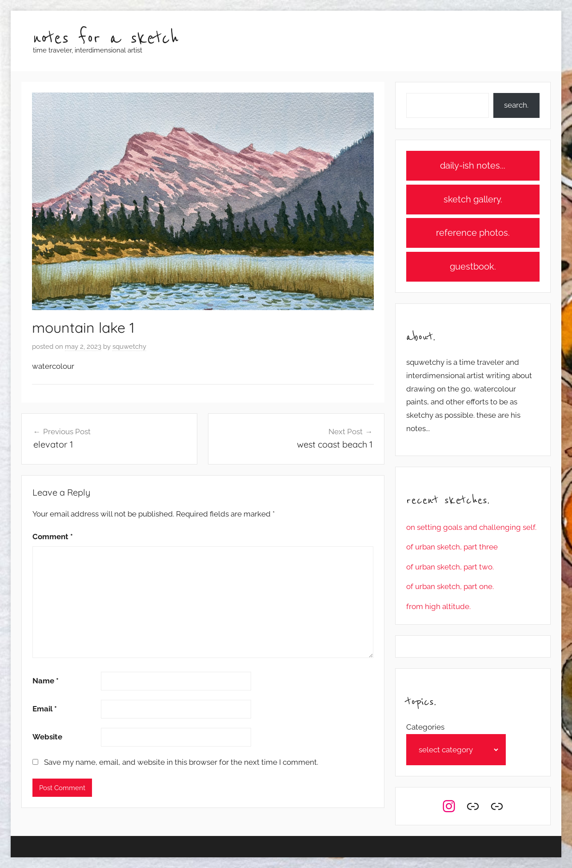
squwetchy (129, 347)
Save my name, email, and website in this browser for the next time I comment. (181, 762)
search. (516, 105)
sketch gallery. (473, 199)
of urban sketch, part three (452, 546)
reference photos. (473, 232)
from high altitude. (438, 606)
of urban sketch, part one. (450, 586)
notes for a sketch (106, 38)
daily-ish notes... (472, 165)
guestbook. (473, 266)
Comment (52, 536)
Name (45, 680)
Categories (425, 727)
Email (44, 708)
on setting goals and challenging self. (471, 527)
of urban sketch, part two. (450, 566)
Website (47, 736)
